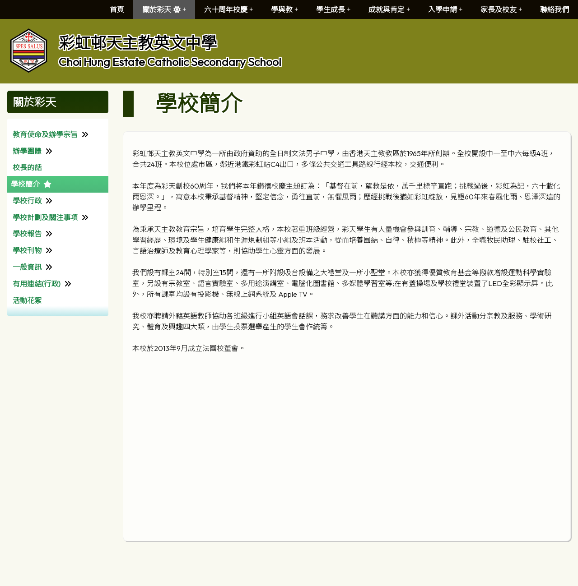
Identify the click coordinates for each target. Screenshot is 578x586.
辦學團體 (27, 151)
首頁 (117, 9)
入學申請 (445, 9)
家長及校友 (501, 9)
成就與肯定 (389, 9)
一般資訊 (27, 267)
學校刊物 (27, 250)
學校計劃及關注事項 (45, 217)
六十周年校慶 (228, 9)
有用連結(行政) (37, 283)
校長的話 (27, 167)
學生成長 (333, 9)
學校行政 (27, 200)
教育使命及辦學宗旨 (45, 134)
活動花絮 (27, 300)
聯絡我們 (554, 9)
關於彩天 (164, 9)
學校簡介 (25, 184)
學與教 (284, 9)
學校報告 (27, 233)
